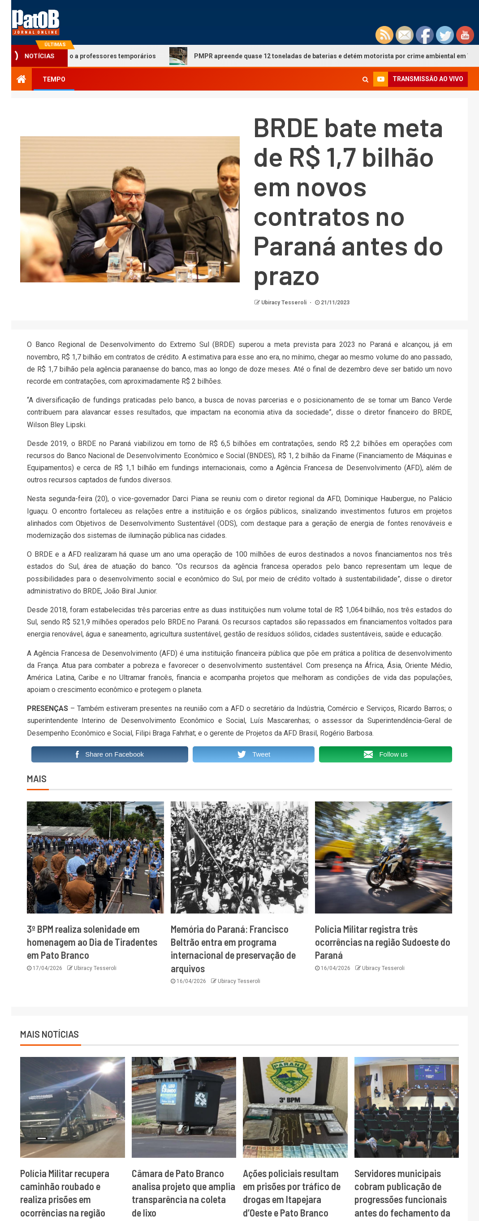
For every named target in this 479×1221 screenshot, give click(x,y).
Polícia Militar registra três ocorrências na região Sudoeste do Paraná (382, 942)
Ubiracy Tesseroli (284, 302)
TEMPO (54, 79)
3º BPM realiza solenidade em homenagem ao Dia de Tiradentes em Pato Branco (92, 942)
